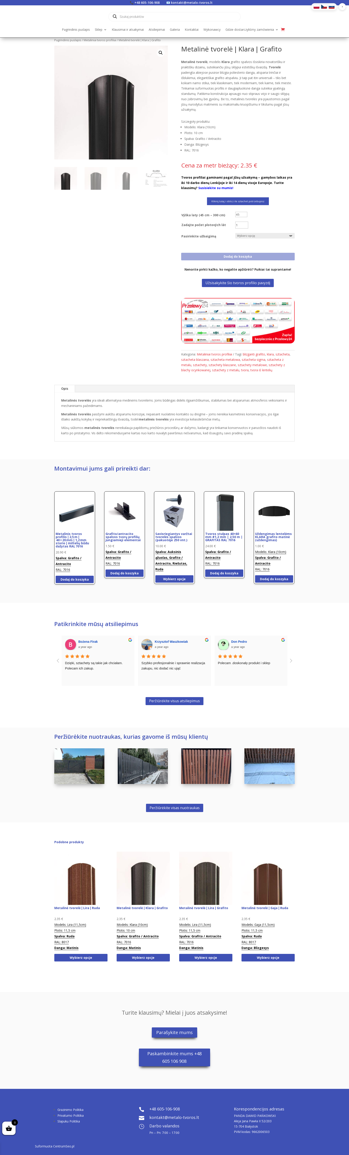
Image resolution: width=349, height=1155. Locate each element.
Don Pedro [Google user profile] (239, 641)
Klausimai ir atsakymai (128, 30)
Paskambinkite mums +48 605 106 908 (174, 1057)
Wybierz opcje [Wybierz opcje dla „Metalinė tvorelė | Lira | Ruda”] (81, 957)
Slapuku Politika (68, 1121)
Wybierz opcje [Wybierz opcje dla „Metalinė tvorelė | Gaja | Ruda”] (268, 957)
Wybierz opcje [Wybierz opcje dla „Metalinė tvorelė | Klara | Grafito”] (143, 957)
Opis (64, 388)
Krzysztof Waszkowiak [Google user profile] (171, 641)
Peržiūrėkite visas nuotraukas (175, 807)
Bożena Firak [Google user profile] (88, 641)
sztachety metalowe (252, 365)
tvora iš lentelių (261, 370)
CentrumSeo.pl (63, 1146)
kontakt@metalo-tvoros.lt (192, 2)
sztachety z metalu (225, 370)
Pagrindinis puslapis (76, 30)
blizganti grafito (254, 354)
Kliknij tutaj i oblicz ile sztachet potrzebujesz (237, 201)
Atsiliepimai (157, 30)
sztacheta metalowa (225, 359)
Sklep (98, 30)
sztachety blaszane (222, 365)
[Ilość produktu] (241, 225)
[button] (161, 53)
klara (270, 354)
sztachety (200, 365)
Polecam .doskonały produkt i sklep (244, 663)
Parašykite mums (174, 1032)
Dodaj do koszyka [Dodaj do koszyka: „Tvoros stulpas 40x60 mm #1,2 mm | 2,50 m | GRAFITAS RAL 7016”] (224, 573)
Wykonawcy (212, 30)
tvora (245, 370)
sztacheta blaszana (195, 359)
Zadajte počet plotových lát (203, 225)
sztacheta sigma (253, 359)
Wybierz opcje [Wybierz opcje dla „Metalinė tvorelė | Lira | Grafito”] (206, 957)
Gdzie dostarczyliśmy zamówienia (249, 30)
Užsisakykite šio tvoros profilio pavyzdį (237, 282)
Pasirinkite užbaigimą (198, 236)
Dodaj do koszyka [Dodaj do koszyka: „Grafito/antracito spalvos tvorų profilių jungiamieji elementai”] (124, 573)
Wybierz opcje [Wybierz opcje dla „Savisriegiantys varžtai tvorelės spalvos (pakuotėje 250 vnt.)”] (174, 579)
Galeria (175, 30)
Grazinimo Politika (70, 1110)
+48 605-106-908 (147, 2)
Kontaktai (192, 30)
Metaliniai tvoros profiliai (100, 40)
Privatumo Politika (70, 1115)
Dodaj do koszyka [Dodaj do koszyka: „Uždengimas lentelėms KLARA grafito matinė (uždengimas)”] (274, 579)
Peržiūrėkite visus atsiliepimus (174, 700)
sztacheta (283, 354)
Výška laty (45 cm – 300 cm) (203, 215)
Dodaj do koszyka (238, 256)
